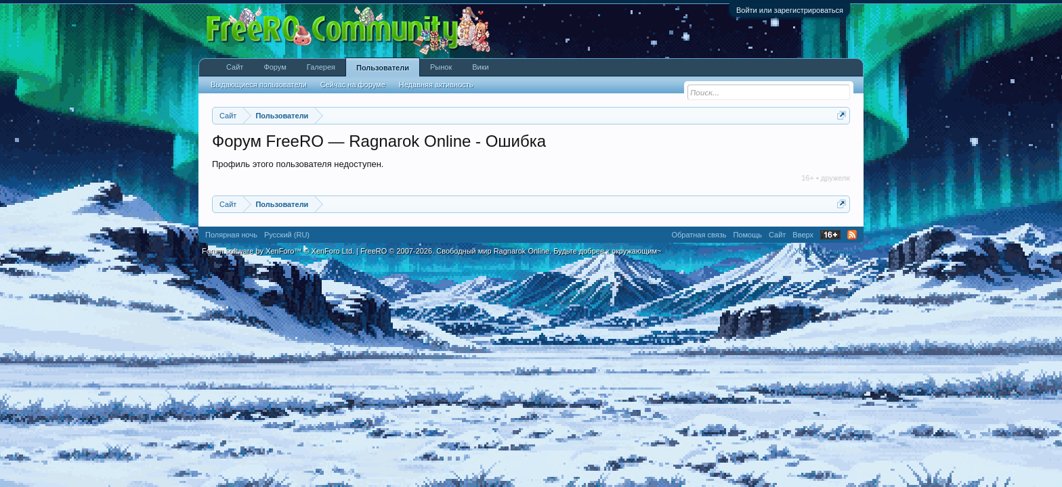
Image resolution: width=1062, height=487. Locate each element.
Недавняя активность (436, 84)
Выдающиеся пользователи (259, 84)
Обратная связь (698, 235)
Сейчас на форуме (352, 84)
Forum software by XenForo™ (278, 251)
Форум (274, 67)
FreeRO (510, 251)
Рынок (441, 67)
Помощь (747, 235)
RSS (852, 234)
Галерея (321, 67)
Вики (480, 67)
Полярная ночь (231, 235)
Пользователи (382, 68)
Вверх (802, 235)
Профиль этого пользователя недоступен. (297, 164)
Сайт (234, 67)
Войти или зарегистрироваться (789, 10)
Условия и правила (827, 251)
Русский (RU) (287, 235)
